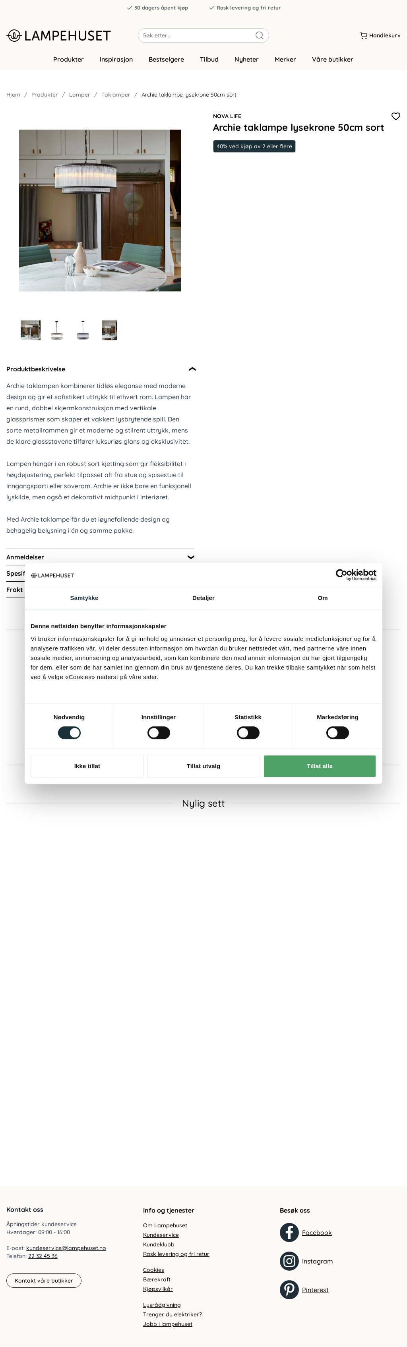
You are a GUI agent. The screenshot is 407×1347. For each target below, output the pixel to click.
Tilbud (209, 61)
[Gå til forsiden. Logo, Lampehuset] (72, 35)
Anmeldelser (25, 559)
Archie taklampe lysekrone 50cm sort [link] (188, 96)
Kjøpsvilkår (158, 1289)
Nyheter (247, 61)
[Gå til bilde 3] (83, 332)
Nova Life (227, 117)
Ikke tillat (87, 766)
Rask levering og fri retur (245, 7)
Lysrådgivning (162, 1304)
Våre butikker (332, 61)
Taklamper (115, 96)
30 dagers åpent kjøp (157, 7)
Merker (285, 61)
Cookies (153, 1269)
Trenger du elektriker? (172, 1314)
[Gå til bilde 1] (31, 332)
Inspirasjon (116, 61)
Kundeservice (161, 1234)
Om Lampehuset (165, 1225)
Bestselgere (166, 61)
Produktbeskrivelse (35, 371)
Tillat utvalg (203, 766)
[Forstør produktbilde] (100, 212)
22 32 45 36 (43, 1256)
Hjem (13, 96)
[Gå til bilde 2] (57, 332)
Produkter (68, 61)
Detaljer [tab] (203, 597)
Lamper (79, 96)
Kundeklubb (158, 1244)
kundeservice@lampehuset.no (66, 1248)
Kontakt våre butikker (44, 1280)
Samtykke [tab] (84, 597)
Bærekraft (157, 1279)
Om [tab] (323, 597)
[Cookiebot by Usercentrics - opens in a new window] (341, 575)
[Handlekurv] (380, 35)
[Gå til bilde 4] (109, 332)
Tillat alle (320, 766)
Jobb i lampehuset (167, 1324)
